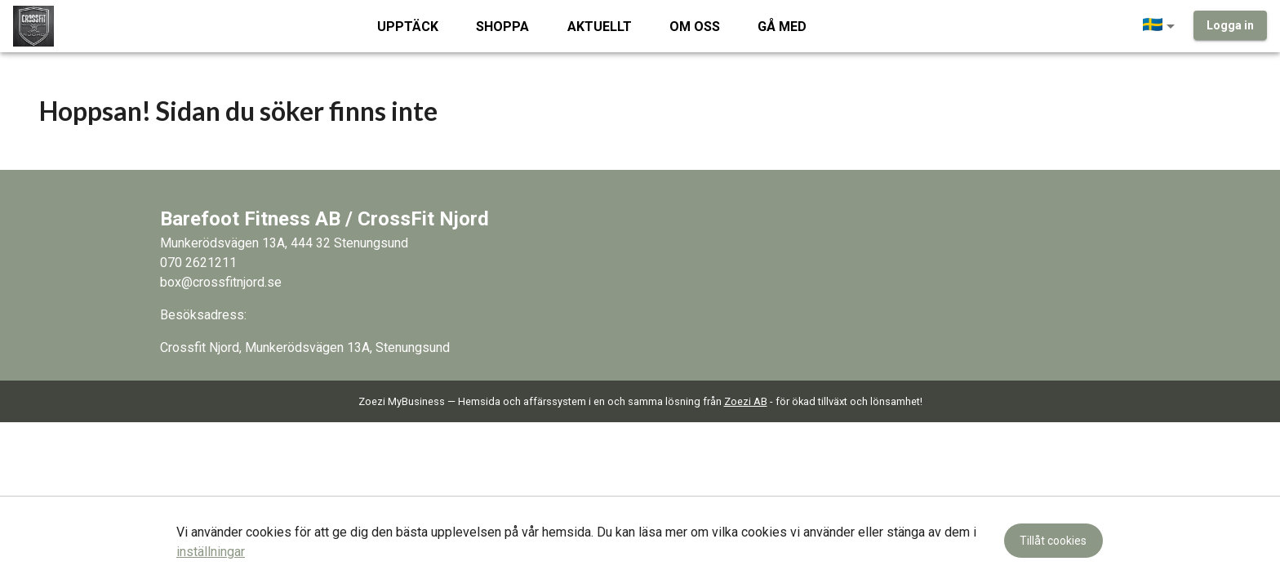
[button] (1161, 26)
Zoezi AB (745, 401)
